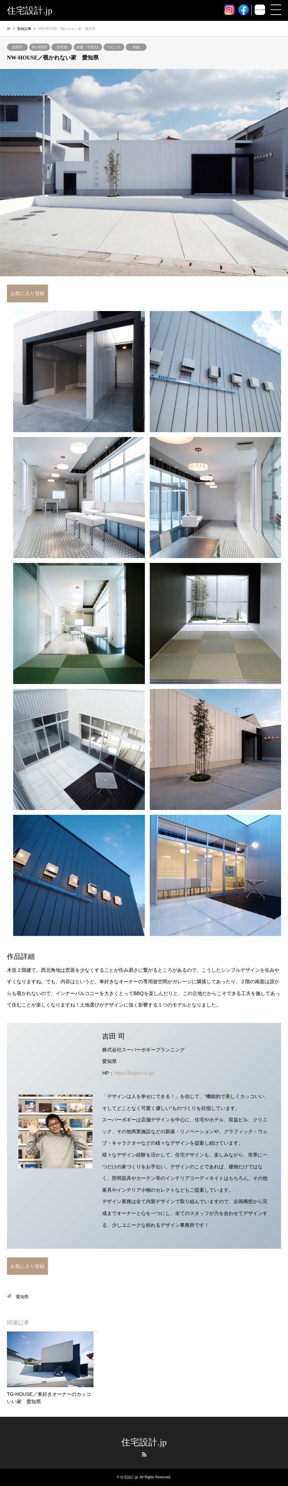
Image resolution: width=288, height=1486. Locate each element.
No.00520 (39, 47)
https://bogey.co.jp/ (134, 1073)
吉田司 (17, 47)
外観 (136, 47)
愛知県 (22, 1296)
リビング (114, 47)
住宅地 (62, 47)
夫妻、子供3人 (87, 47)
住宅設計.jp (144, 1442)
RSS (144, 1454)
